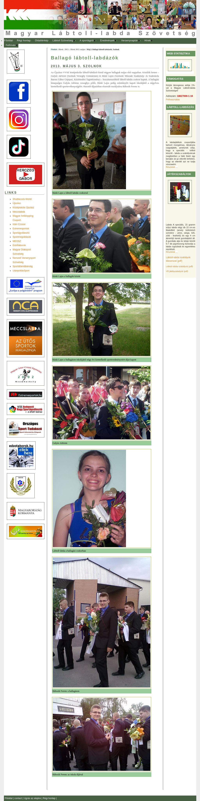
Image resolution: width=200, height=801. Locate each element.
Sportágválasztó (21, 232)
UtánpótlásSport (21, 270)
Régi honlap (24, 40)
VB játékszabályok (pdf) (177, 271)
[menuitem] (8, 40)
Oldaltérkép (41, 40)
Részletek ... (172, 167)
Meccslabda (19, 211)
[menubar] (82, 43)
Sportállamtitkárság (23, 266)
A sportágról (87, 40)
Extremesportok (21, 228)
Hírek (148, 40)
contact (18, 798)
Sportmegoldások (22, 237)
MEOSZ (17, 241)
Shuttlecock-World (22, 199)
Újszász (17, 203)
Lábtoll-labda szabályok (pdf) (179, 266)
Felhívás (11, 45)
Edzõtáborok (19, 245)
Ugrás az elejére (33, 798)
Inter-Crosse (19, 224)
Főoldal (8, 40)
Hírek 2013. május (78, 49)
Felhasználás (173, 99)
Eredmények (107, 40)
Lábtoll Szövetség (63, 40)
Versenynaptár (129, 40)
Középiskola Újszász (23, 207)
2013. (67, 49)
